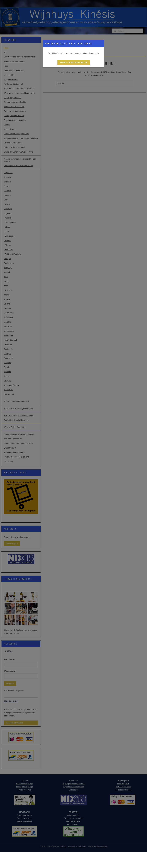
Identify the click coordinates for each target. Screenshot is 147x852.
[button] (73, 62)
